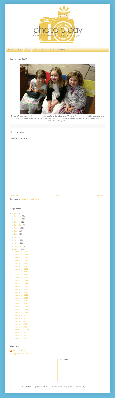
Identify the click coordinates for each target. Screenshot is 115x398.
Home (10, 50)
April (16, 240)
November (18, 219)
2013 (14, 213)
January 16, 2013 (21, 295)
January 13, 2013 (21, 304)
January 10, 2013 (21, 313)
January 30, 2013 (21, 255)
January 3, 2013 (20, 333)
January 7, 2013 (20, 321)
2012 (27, 50)
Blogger (89, 387)
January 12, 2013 (21, 307)
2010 (44, 50)
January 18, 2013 (21, 289)
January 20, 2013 (21, 284)
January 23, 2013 (21, 275)
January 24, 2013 (21, 272)
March (16, 243)
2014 (19, 50)
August (17, 228)
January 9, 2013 (20, 315)
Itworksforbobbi (19, 350)
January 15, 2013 (21, 298)
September (18, 225)
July (16, 231)
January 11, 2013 (21, 310)
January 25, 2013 (21, 269)
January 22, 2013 (21, 278)
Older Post (100, 195)
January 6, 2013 (20, 324)
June (16, 234)
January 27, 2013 (21, 263)
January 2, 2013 (20, 336)
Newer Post (15, 195)
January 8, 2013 (20, 318)
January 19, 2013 (21, 286)
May (16, 237)
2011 (36, 50)
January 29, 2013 (21, 257)
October (17, 222)
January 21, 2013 (21, 281)
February (18, 246)
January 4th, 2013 (21, 330)
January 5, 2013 (20, 327)
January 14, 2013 (21, 301)
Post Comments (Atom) (31, 199)
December (18, 216)
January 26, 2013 (21, 266)
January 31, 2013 (21, 252)
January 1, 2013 (20, 338)
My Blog (61, 50)
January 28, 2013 (21, 260)
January (17, 249)
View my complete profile (20, 354)
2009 (52, 50)
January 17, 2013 (21, 292)
